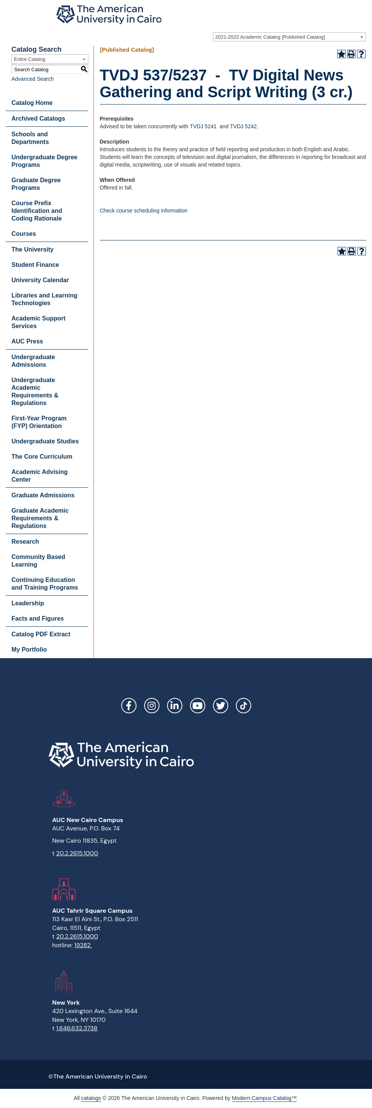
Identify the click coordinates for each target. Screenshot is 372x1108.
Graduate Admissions (43, 495)
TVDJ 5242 (243, 126)
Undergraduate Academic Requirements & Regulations (34, 391)
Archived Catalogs (38, 118)
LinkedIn (174, 705)
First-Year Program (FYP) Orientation (39, 422)
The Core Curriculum (41, 456)
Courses (23, 233)
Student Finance (35, 264)
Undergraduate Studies (45, 441)
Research (25, 541)
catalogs (91, 1098)
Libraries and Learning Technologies (44, 299)
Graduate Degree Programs (36, 184)
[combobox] (289, 36)
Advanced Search (32, 79)
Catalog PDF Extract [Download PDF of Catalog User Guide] (40, 634)
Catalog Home (32, 103)
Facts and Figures (37, 618)
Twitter (220, 705)
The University (32, 249)
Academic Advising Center (39, 476)
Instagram (151, 705)
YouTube (197, 705)
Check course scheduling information (144, 211)
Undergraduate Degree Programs (44, 161)
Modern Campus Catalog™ (264, 1098)
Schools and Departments (30, 138)
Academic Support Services (38, 322)
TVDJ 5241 (203, 126)
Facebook (128, 705)
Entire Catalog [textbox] (29, 59)
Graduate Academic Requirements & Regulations (40, 518)
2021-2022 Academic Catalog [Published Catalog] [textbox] (270, 37)
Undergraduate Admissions (33, 361)
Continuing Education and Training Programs (44, 584)
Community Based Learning (38, 561)
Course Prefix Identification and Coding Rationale (36, 211)
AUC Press (27, 341)
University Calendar (40, 280)
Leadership (27, 603)
